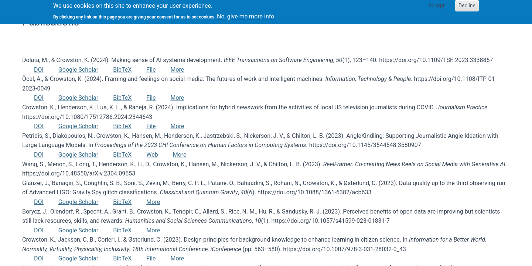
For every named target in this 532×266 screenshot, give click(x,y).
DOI (39, 69)
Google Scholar (78, 69)
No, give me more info (245, 14)
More (177, 69)
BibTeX (122, 69)
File (151, 69)
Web (152, 154)
